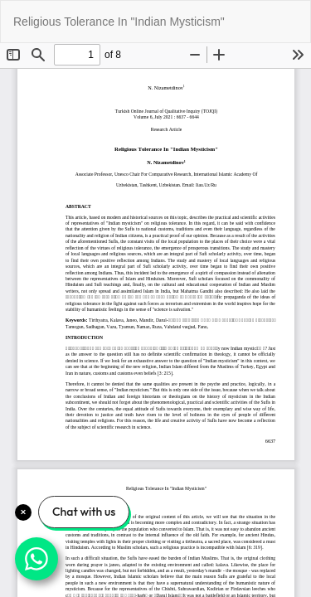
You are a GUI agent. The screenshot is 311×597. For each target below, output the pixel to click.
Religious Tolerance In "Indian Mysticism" (119, 21)
